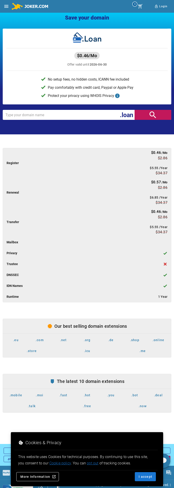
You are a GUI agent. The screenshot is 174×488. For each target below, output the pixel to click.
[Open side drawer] (6, 6)
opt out (92, 463)
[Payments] (6, 472)
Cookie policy (60, 463)
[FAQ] (168, 473)
